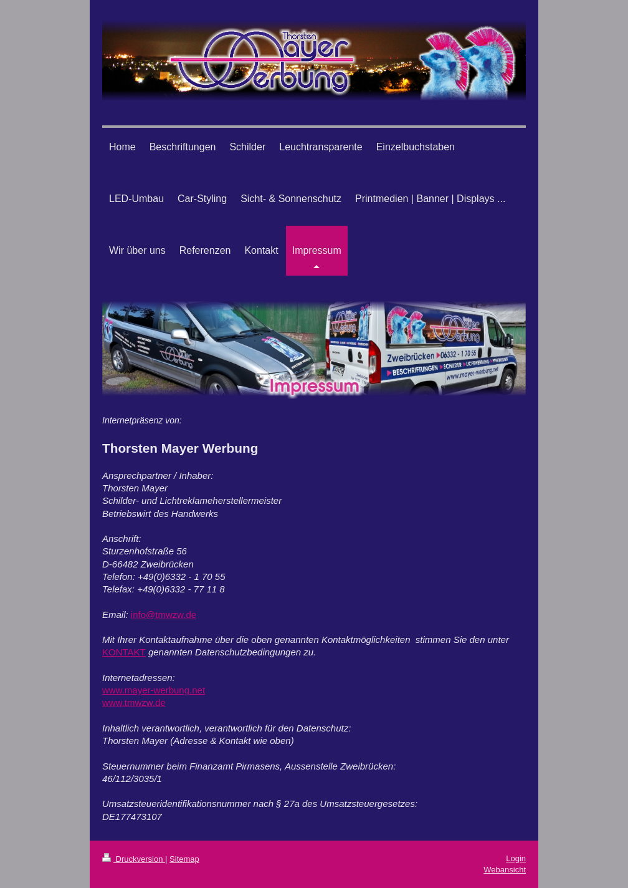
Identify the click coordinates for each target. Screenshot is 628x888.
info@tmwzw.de (163, 614)
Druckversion (133, 859)
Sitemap (184, 859)
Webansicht (504, 869)
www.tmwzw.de (134, 702)
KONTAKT (124, 652)
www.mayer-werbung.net (153, 690)
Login (516, 858)
